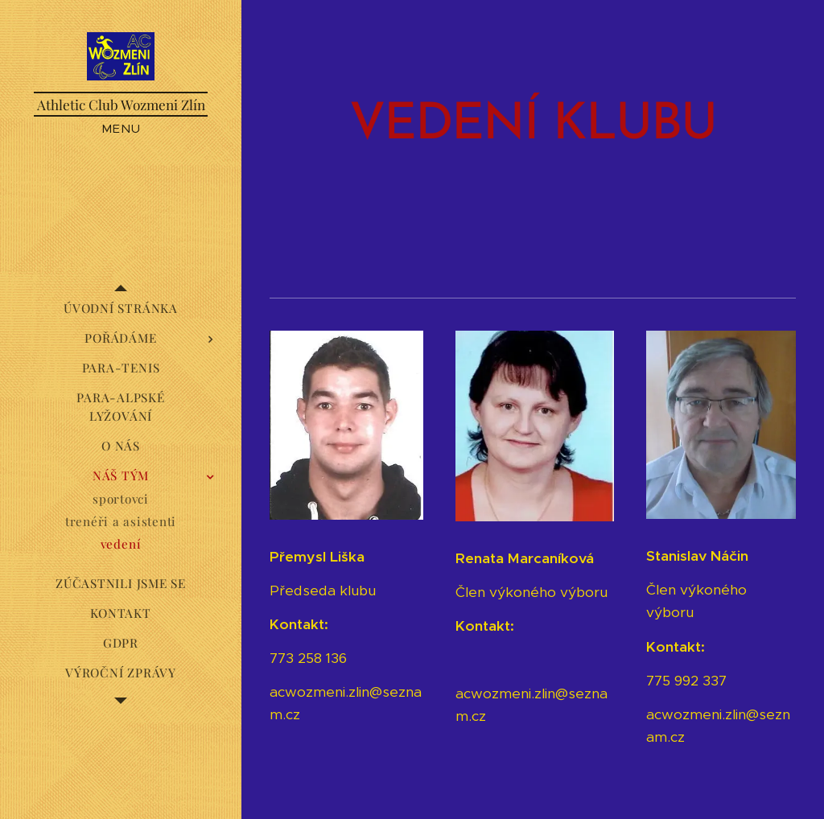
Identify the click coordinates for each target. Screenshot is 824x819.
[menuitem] (121, 308)
